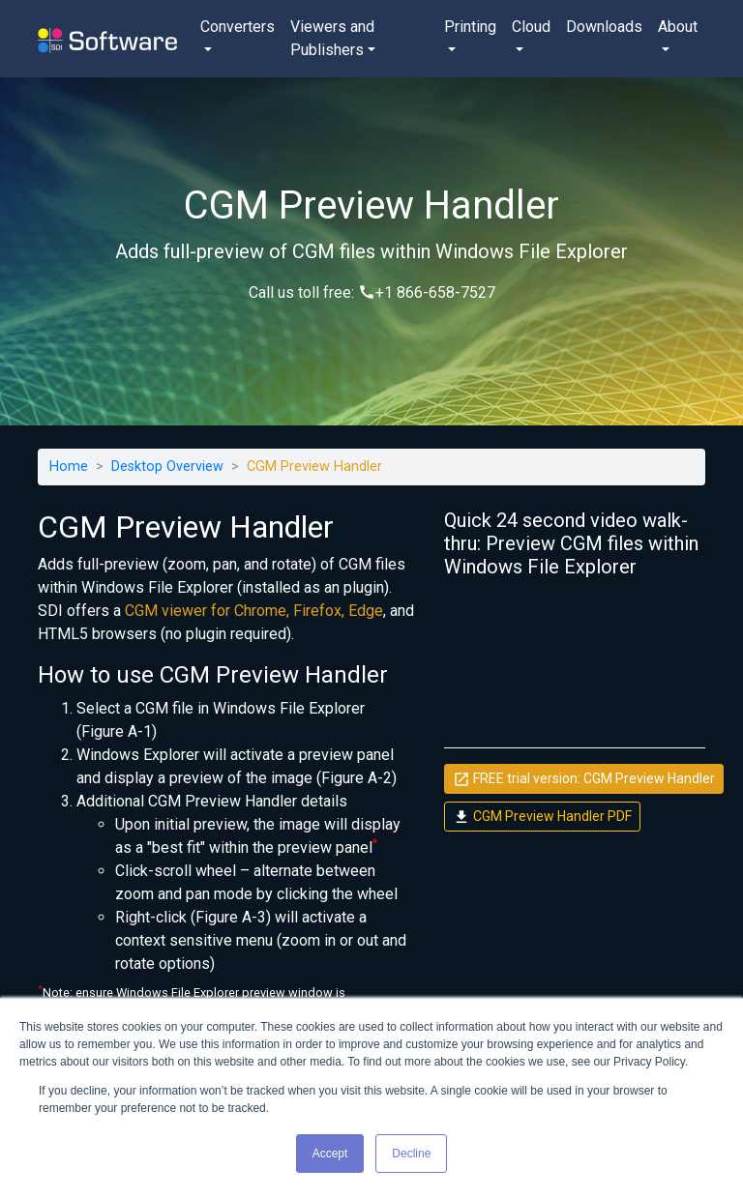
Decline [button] (411, 1153)
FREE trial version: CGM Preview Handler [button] (584, 779)
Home (68, 466)
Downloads (604, 26)
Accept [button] (330, 1153)
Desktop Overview (167, 466)
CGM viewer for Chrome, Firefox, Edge (254, 610)
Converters (237, 26)
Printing (470, 26)
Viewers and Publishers (332, 38)
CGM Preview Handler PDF (542, 817)
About (678, 26)
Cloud (531, 26)
